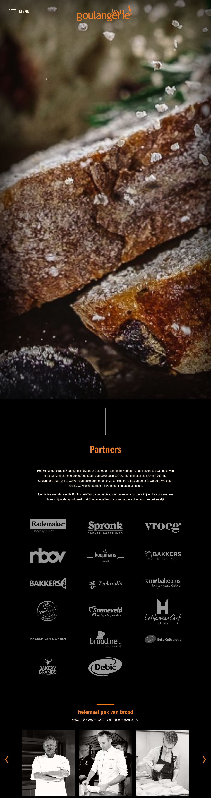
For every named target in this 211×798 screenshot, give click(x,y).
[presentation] (6, 757)
